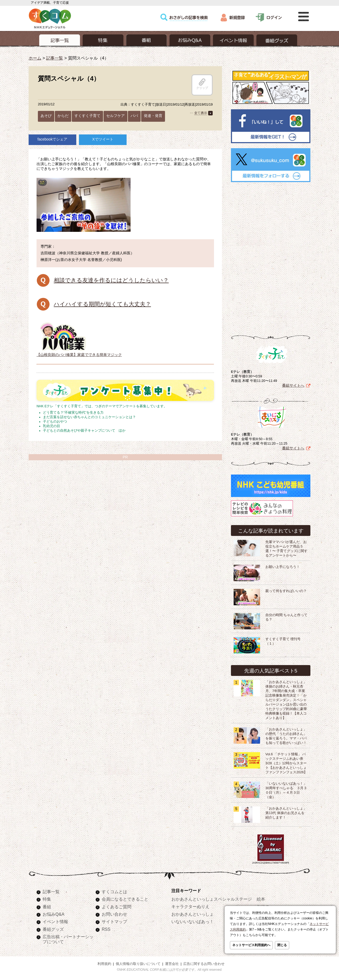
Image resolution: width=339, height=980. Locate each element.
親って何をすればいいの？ (286, 591)
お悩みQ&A (53, 914)
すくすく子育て (87, 116)
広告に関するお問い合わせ (204, 964)
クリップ (202, 83)
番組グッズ (53, 929)
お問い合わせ (114, 914)
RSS (106, 929)
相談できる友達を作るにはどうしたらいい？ (111, 280)
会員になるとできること (125, 899)
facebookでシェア (53, 139)
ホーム (35, 58)
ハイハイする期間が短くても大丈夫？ (102, 304)
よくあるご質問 (116, 906)
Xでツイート (102, 139)
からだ (63, 116)
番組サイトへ (293, 385)
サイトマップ (114, 921)
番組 (47, 906)
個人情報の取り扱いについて (138, 964)
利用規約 (104, 964)
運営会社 (172, 964)
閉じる (282, 945)
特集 (47, 899)
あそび (46, 116)
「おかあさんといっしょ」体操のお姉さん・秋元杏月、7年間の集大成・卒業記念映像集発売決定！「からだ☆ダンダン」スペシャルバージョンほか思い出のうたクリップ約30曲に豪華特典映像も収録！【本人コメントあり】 (286, 700)
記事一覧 (54, 58)
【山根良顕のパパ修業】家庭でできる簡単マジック (79, 352)
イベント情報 (55, 921)
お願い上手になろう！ (282, 567)
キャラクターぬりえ (190, 906)
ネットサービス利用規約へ (251, 945)
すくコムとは (114, 891)
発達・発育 (153, 116)
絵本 (261, 899)
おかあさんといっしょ (192, 914)
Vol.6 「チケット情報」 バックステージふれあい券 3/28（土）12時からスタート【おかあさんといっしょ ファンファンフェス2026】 (286, 763)
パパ (134, 116)
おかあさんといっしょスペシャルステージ (211, 899)
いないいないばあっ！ (192, 921)
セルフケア (115, 116)
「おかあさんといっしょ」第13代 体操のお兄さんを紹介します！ (286, 813)
